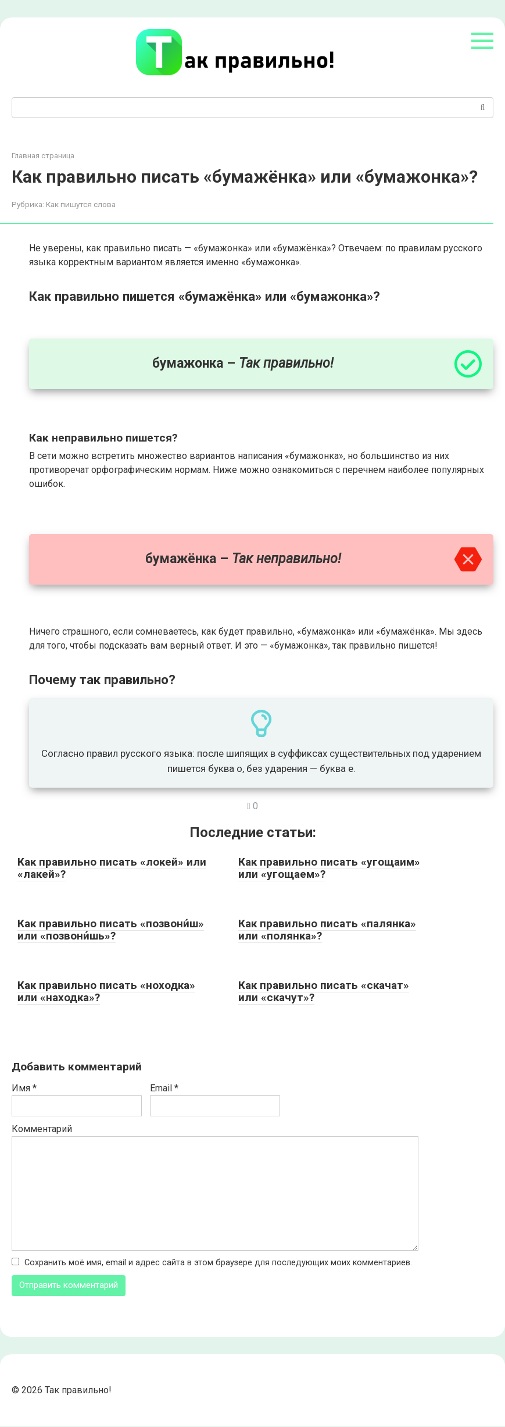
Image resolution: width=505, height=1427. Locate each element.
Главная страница (43, 155)
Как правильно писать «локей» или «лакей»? (111, 868)
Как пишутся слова (81, 204)
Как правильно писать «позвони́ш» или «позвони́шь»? (110, 929)
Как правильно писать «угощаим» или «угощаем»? (329, 868)
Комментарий (42, 1128)
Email (164, 1088)
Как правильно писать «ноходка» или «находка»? (106, 991)
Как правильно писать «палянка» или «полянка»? (327, 929)
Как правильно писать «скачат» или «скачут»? (323, 991)
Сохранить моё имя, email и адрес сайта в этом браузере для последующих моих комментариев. (218, 1263)
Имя (24, 1088)
